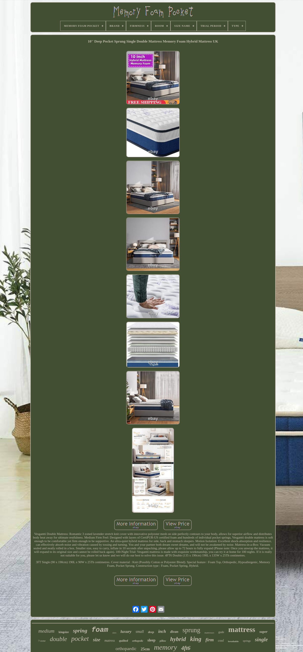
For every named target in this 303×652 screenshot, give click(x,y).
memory (165, 647)
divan (174, 632)
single (261, 639)
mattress (241, 629)
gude (221, 632)
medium (46, 631)
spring (80, 631)
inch (162, 631)
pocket (80, 638)
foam (100, 630)
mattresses (209, 632)
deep (151, 632)
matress (109, 640)
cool (221, 640)
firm (210, 639)
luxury (126, 631)
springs (247, 640)
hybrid (178, 639)
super (263, 632)
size (96, 639)
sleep (151, 640)
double (58, 638)
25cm (145, 649)
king (195, 639)
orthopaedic (126, 648)
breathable (233, 641)
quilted (123, 640)
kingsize (64, 632)
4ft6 (185, 648)
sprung (191, 630)
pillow (163, 640)
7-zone (41, 640)
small (140, 631)
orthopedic (137, 640)
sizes (114, 633)
